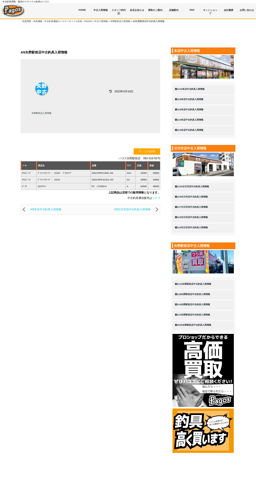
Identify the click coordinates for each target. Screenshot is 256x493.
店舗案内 (173, 10)
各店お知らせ (137, 10)
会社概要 (228, 10)
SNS (191, 10)
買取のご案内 (155, 10)
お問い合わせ (247, 10)
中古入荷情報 (100, 10)
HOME (82, 10)
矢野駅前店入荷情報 (41, 113)
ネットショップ (210, 10)
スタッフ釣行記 (119, 10)
